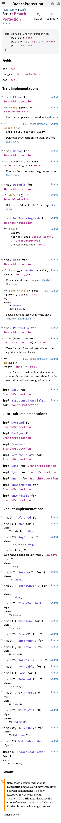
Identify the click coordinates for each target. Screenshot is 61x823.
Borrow (23, 572)
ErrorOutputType (28, 240)
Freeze (16, 444)
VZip (27, 728)
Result (38, 165)
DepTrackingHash (26, 218)
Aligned (24, 517)
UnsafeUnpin (21, 485)
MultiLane (19, 735)
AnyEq (22, 537)
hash (12, 228)
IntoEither (27, 660)
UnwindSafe (20, 495)
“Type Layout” (35, 802)
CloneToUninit (30, 603)
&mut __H (22, 274)
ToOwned (24, 679)
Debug (17, 151)
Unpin (15, 478)
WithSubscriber (30, 741)
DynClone (25, 621)
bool (29, 37)
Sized (20, 308)
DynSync (17, 433)
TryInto (30, 710)
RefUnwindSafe (23, 455)
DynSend (17, 422)
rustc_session (10, 9)
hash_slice (17, 290)
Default (19, 184)
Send (15, 466)
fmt (11, 161)
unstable (42, 124)
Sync (15, 472)
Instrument (27, 640)
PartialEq (21, 328)
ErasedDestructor (31, 752)
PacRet (49, 41)
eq (10, 338)
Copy (15, 390)
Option (37, 41)
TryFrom (30, 692)
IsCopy (50, 555)
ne (5, 362)
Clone (17, 97)
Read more (51, 117)
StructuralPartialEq (28, 400)
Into (27, 647)
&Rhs (19, 366)
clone (13, 107)
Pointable (26, 666)
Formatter (11, 165)
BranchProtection (28, 4)
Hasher (30, 270)
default (14, 195)
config (23, 9)
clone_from (12, 127)
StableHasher (41, 236)
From (22, 634)
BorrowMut (26, 586)
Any (21, 524)
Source (6, 23)
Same (22, 673)
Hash (16, 260)
